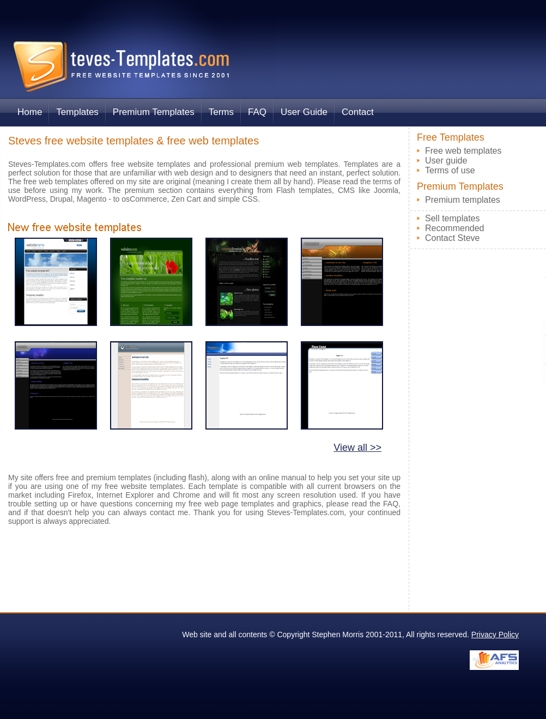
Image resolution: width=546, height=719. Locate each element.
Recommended (454, 228)
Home (29, 112)
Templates (77, 112)
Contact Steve (452, 238)
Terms (221, 112)
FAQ (257, 112)
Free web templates (463, 150)
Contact (358, 112)
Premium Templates (154, 112)
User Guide (304, 112)
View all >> (357, 447)
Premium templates (462, 199)
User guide (446, 160)
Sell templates (452, 218)
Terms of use (450, 170)
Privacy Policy (495, 634)
